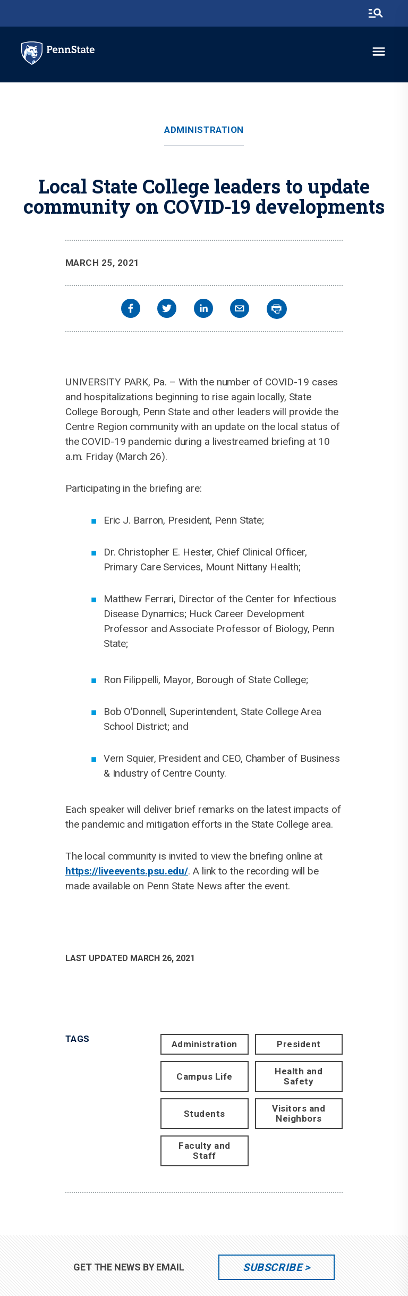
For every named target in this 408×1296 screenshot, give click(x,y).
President (299, 1044)
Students (204, 1113)
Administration (203, 130)
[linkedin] (203, 310)
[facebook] (130, 310)
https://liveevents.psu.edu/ (126, 871)
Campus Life (204, 1076)
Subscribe (272, 1267)
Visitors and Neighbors (298, 1113)
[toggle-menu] (379, 52)
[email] (239, 310)
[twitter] (166, 310)
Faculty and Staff (204, 1150)
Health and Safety (298, 1076)
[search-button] (375, 13)
